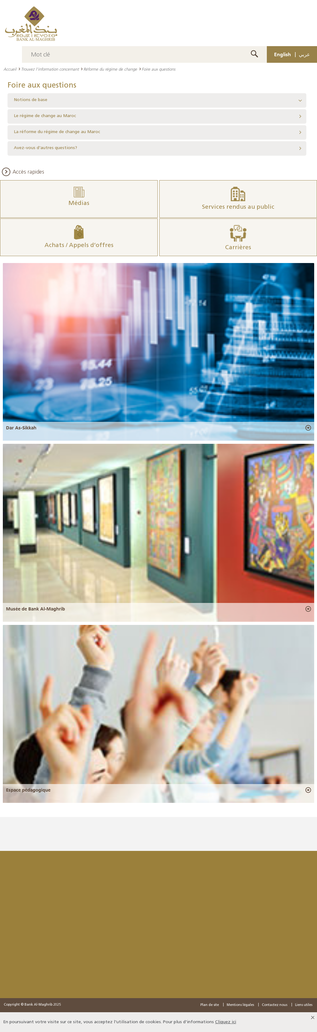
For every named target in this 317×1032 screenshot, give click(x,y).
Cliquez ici (225, 1022)
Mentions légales (240, 1005)
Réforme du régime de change (110, 69)
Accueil (9, 69)
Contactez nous (274, 1005)
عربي (304, 54)
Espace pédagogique (28, 790)
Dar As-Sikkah (21, 428)
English (282, 54)
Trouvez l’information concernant (50, 69)
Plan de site (209, 1005)
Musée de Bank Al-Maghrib (35, 609)
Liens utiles (303, 1005)
